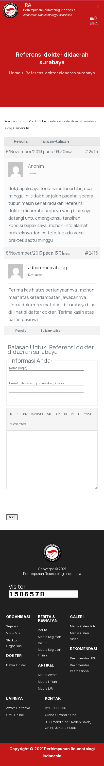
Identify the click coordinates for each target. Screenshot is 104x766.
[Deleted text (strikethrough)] (49, 414)
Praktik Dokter (38, 121)
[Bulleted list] (65, 414)
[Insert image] (57, 414)
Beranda (9, 121)
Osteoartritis (21, 128)
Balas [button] (68, 152)
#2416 (91, 253)
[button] (98, 6)
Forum (21, 121)
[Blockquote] (37, 414)
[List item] (79, 414)
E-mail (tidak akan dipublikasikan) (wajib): (37, 383)
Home (14, 73)
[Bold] (11, 414)
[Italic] (17, 414)
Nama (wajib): (18, 368)
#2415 (91, 151)
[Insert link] (25, 414)
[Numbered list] (72, 414)
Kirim (12, 517)
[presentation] (43, 501)
